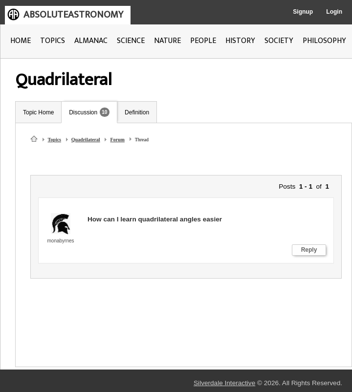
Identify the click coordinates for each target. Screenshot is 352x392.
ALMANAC (91, 40)
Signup (303, 11)
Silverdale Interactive (224, 383)
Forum (117, 139)
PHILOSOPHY (324, 40)
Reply (309, 249)
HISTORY (240, 40)
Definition (137, 112)
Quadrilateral (85, 139)
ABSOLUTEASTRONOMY (73, 14)
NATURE (167, 40)
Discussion (83, 112)
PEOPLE (203, 40)
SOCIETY (278, 40)
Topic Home (38, 112)
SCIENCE (131, 40)
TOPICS (52, 40)
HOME (20, 40)
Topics (54, 139)
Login (334, 11)
